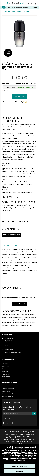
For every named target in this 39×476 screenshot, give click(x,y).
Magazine (5, 371)
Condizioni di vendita (8, 388)
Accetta (19, 471)
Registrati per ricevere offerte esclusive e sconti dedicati (18, 408)
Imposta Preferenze (19, 467)
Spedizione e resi (7, 394)
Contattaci (5, 369)
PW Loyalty (5, 374)
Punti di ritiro (6, 377)
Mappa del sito (6, 366)
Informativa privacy (8, 386)
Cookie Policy (6, 391)
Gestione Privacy (7, 396)
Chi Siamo (5, 363)
